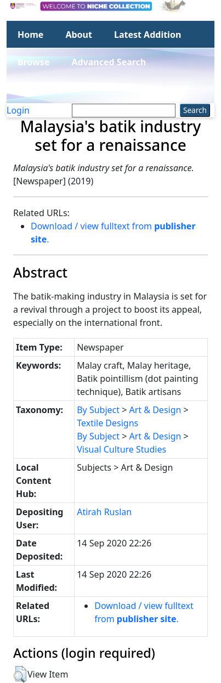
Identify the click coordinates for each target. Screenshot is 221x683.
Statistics (38, 89)
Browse (33, 62)
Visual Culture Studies (121, 449)
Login (18, 110)
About (78, 35)
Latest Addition (147, 35)
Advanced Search (108, 62)
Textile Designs (107, 423)
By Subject (98, 410)
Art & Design (155, 410)
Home (30, 35)
